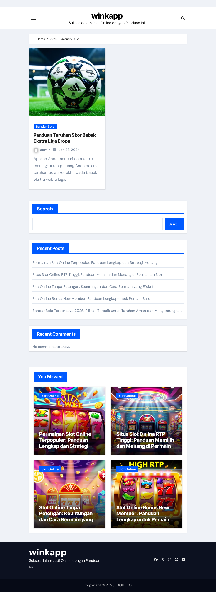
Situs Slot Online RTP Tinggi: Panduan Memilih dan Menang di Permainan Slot (97, 274)
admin (42, 150)
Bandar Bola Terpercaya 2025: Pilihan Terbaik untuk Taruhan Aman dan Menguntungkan (107, 310)
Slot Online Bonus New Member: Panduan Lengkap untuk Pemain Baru (91, 298)
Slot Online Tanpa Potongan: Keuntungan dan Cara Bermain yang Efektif (93, 286)
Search (45, 208)
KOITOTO (124, 585)
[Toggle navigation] (33, 18)
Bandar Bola (45, 126)
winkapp (107, 15)
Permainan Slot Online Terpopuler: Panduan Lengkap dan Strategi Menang (95, 262)
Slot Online (50, 396)
